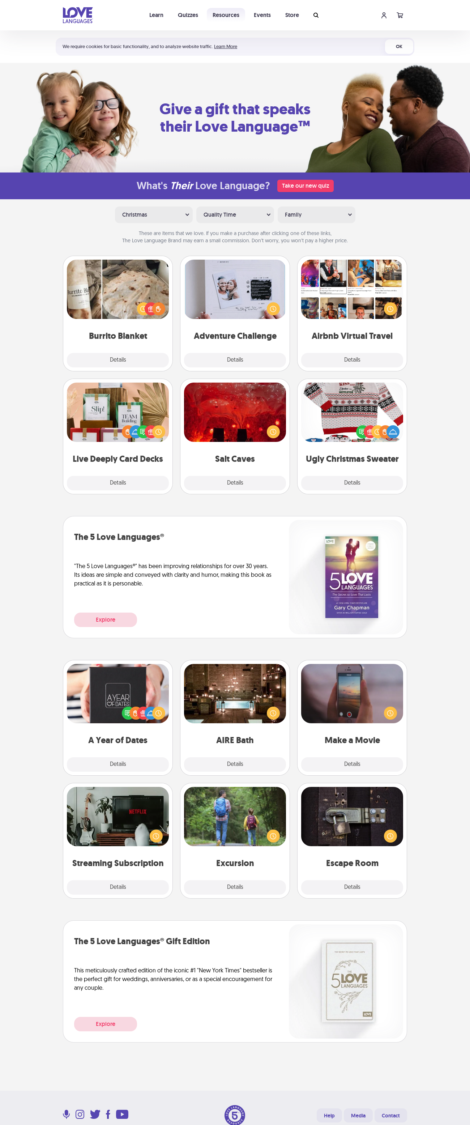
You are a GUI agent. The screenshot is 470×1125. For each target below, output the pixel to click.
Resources (226, 15)
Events (262, 15)
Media (358, 1115)
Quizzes (188, 15)
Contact (391, 1115)
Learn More (225, 46)
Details (118, 360)
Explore (105, 619)
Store (292, 15)
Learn (156, 15)
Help (329, 1115)
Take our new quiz (305, 185)
